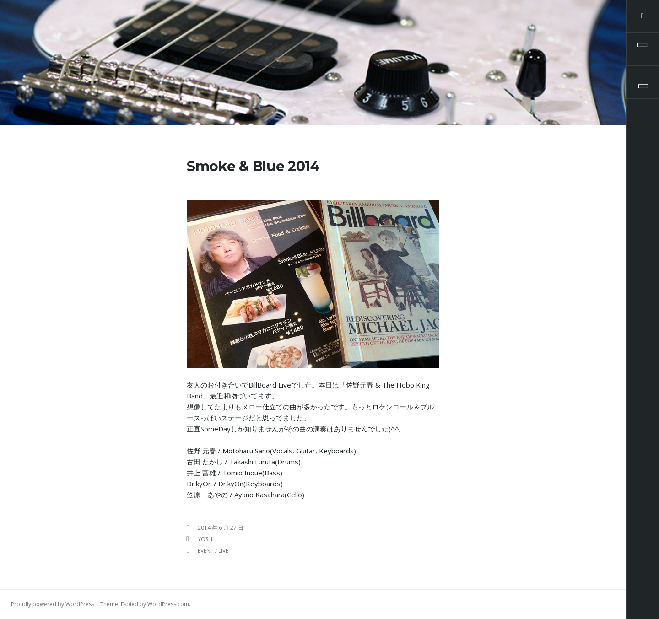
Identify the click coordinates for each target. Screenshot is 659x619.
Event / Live (213, 550)
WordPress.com (168, 604)
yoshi (206, 539)
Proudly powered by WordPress (52, 604)
